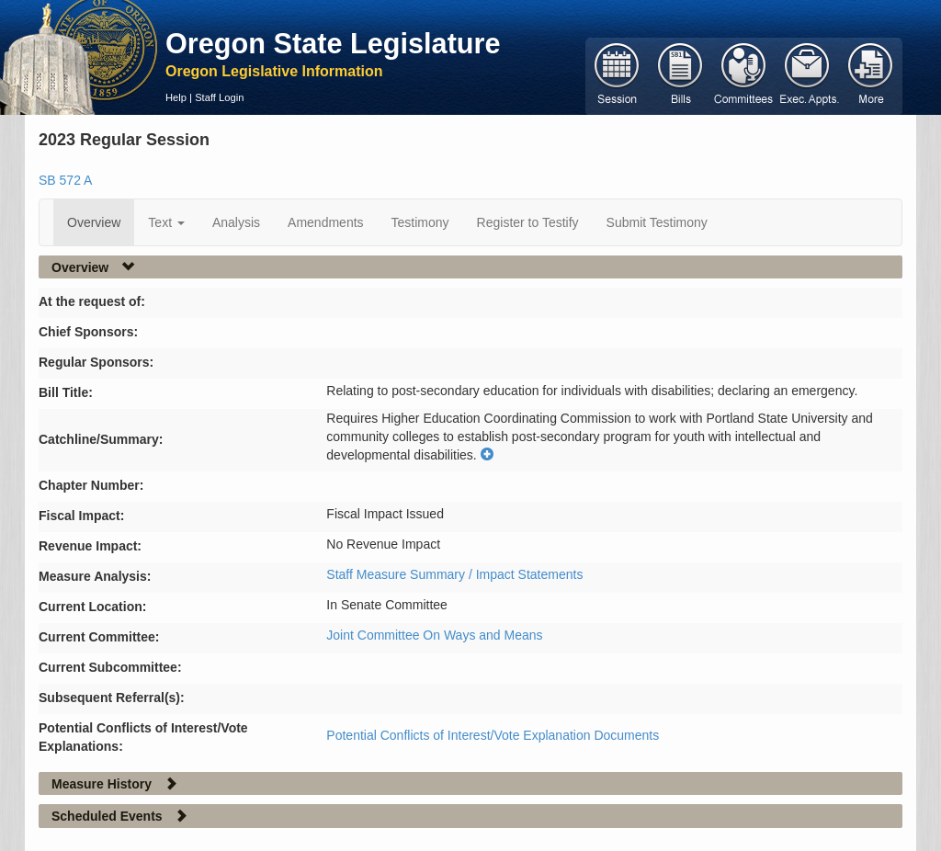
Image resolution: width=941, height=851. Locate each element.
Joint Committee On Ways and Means (434, 635)
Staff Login (219, 97)
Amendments (325, 222)
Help (176, 97)
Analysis (236, 222)
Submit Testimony (657, 222)
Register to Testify (528, 222)
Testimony (420, 222)
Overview (93, 222)
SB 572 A (65, 180)
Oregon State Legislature (333, 43)
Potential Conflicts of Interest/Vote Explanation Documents (492, 735)
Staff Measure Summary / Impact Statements (454, 574)
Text (166, 222)
